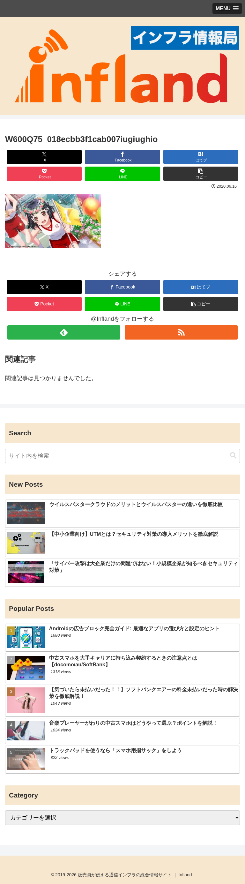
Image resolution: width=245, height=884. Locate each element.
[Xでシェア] (44, 157)
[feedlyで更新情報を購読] (63, 332)
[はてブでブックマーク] (201, 157)
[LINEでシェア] (122, 174)
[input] (122, 456)
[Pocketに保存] (44, 174)
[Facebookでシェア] (122, 157)
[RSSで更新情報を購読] (181, 332)
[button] (201, 174)
